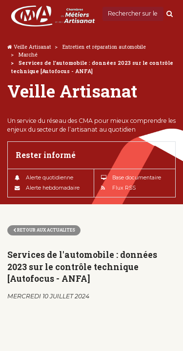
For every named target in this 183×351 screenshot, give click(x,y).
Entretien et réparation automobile (104, 46)
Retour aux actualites (44, 230)
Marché (28, 54)
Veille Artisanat (32, 46)
